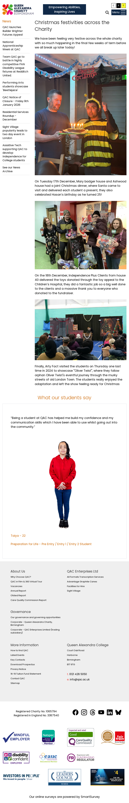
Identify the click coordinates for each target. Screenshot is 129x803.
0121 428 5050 (78, 674)
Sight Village (73, 590)
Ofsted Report (18, 595)
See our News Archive (11, 169)
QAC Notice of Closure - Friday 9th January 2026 (16, 101)
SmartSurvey (90, 797)
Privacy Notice (18, 669)
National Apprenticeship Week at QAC (13, 45)
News (7, 21)
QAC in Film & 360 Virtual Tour (26, 581)
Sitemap (15, 683)
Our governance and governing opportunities (35, 617)
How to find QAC (19, 650)
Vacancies (16, 586)
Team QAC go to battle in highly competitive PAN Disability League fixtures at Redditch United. (15, 66)
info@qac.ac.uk (80, 679)
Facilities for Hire (76, 586)
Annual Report (18, 590)
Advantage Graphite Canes (82, 581)
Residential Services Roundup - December (16, 115)
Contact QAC (18, 678)
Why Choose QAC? (21, 576)
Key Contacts (18, 659)
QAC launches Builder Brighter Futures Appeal (13, 31)
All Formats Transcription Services (85, 576)
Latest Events (17, 655)
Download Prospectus (23, 664)
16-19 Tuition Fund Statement (26, 673)
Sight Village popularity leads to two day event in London (15, 132)
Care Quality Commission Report (28, 600)
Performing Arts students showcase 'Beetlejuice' (15, 86)
